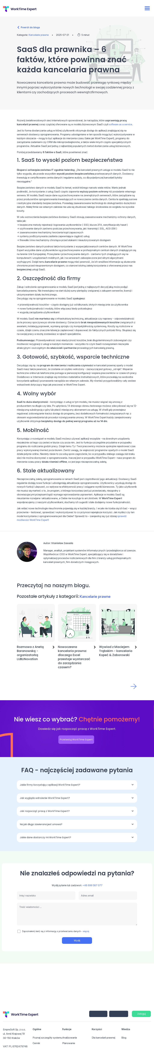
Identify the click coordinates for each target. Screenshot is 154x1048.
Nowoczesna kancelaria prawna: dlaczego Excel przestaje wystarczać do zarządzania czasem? (74, 657)
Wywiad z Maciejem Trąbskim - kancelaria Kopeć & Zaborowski (115, 651)
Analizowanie (69, 1037)
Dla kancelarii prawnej (103, 1037)
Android (118, 1014)
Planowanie (68, 1043)
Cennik (36, 1043)
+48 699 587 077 (92, 885)
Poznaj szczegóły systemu (47, 1037)
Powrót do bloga (30, 27)
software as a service (120, 124)
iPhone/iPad (98, 1014)
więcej (86, 931)
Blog (123, 1037)
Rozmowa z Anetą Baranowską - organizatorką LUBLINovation (30, 653)
